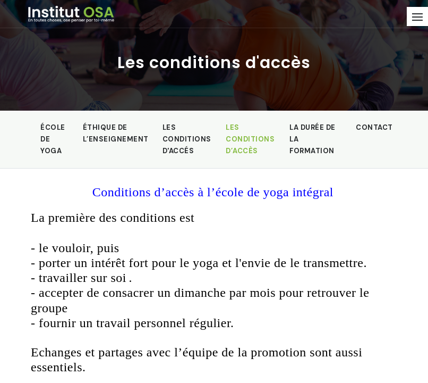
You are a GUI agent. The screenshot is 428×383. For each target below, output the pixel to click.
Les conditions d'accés (186, 139)
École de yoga (52, 139)
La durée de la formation (312, 139)
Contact (374, 127)
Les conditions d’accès (250, 139)
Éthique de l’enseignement (116, 133)
